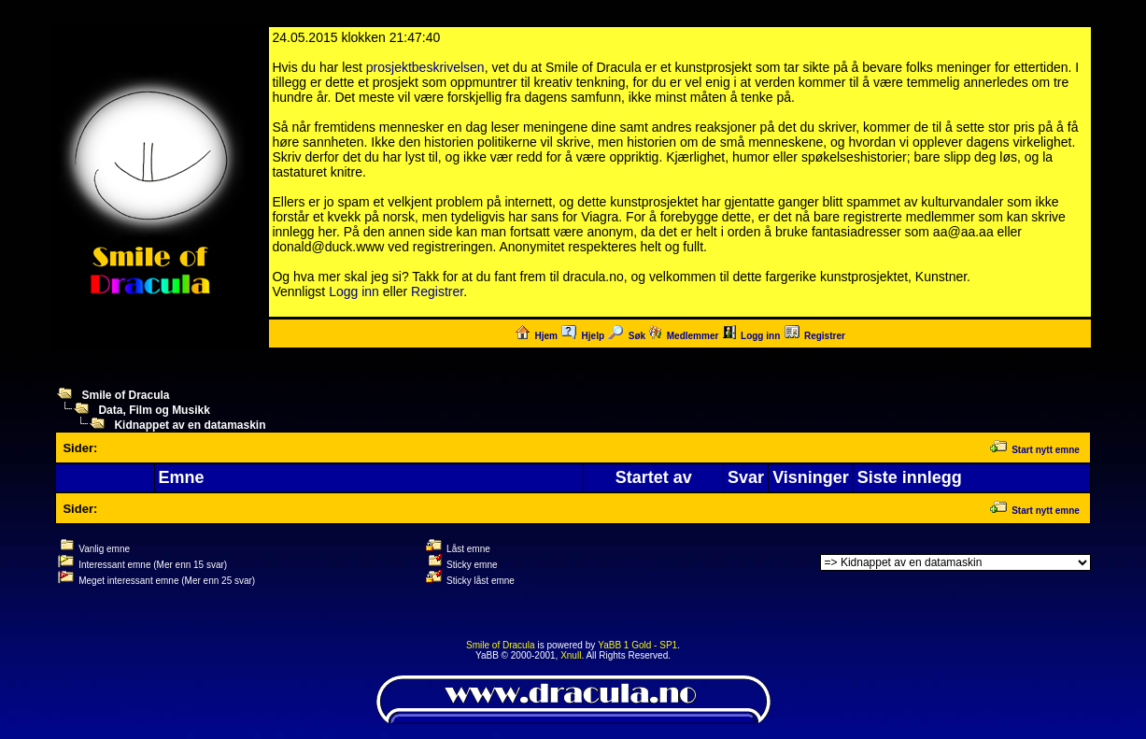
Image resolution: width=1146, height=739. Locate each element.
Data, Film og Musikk (153, 410)
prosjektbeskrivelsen (425, 67)
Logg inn (354, 291)
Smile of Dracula (125, 395)
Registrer (437, 291)
